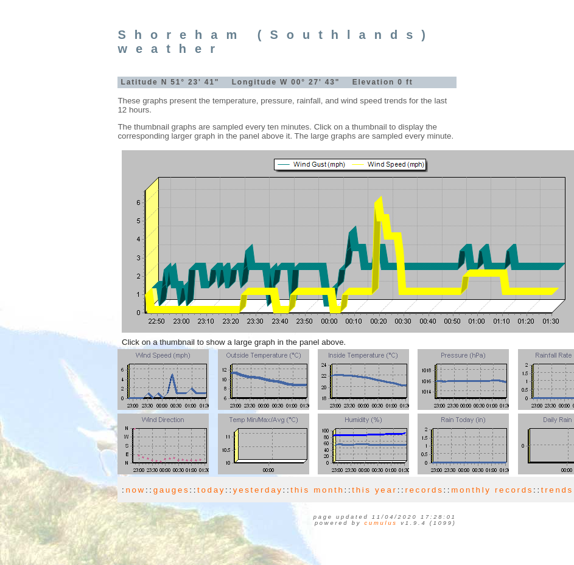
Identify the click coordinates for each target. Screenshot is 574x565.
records (424, 489)
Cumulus (381, 523)
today (211, 489)
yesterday (258, 489)
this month (317, 489)
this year (374, 489)
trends (557, 489)
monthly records (492, 489)
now (135, 489)
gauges (171, 489)
